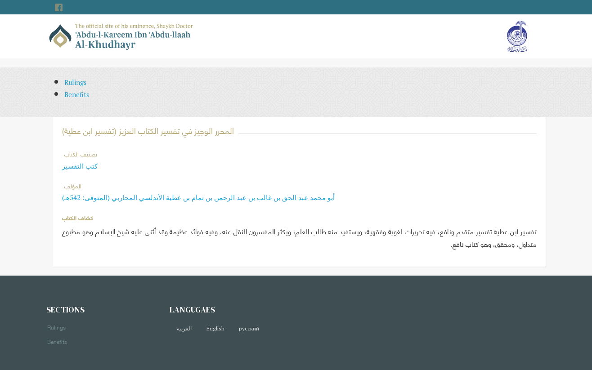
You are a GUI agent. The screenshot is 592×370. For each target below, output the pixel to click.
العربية (184, 328)
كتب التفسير (80, 165)
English (215, 328)
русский (249, 328)
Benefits (76, 94)
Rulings (75, 82)
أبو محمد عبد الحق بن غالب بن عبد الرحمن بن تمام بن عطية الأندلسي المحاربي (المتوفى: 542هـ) (198, 197)
